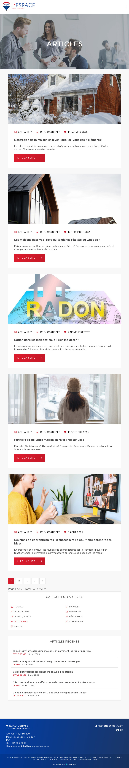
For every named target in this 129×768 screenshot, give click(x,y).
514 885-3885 (19, 743)
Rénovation (74, 617)
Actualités (23, 132)
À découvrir (20, 612)
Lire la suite (26, 158)
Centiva (71, 764)
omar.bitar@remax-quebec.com (32, 746)
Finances (73, 607)
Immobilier (73, 612)
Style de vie (74, 621)
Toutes (17, 607)
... (27, 581)
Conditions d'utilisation (59, 759)
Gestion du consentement (86, 759)
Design (16, 626)
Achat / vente (21, 617)
